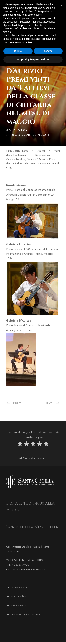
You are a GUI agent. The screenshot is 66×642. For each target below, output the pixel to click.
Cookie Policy (18, 605)
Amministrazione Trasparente (26, 614)
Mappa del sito (19, 587)
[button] (61, 5)
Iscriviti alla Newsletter (32, 527)
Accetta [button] (48, 51)
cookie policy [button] (35, 14)
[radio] (20, 444)
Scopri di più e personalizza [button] (33, 59)
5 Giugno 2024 (16, 130)
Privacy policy (18, 596)
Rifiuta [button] (18, 51)
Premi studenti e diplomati (29, 135)
